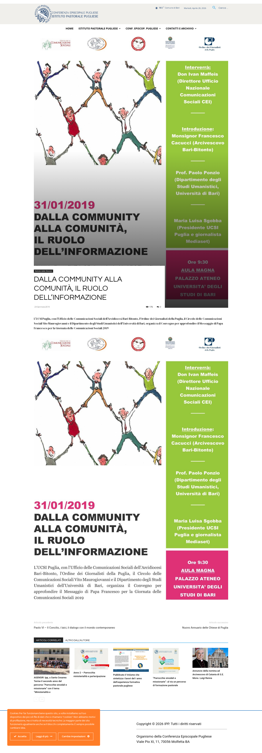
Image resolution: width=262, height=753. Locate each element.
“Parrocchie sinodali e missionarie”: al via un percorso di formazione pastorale (169, 682)
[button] (219, 8)
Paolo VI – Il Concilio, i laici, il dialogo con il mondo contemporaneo (74, 627)
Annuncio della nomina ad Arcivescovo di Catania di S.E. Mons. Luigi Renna (208, 674)
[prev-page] (36, 699)
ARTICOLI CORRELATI (48, 640)
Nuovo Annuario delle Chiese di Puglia (205, 627)
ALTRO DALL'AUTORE (77, 640)
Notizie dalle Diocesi (43, 271)
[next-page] (42, 699)
